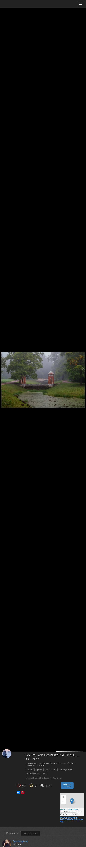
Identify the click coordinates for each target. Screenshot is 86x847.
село (46, 770)
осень (53, 770)
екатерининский (33, 773)
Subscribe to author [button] (67, 785)
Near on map (30, 833)
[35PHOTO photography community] (13, 3)
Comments (12, 833)
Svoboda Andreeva (20, 841)
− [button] (64, 801)
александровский (65, 770)
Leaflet (62, 809)
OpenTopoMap (73, 809)
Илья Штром (31, 759)
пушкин (30, 770)
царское (39, 770)
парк (44, 773)
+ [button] (64, 797)
